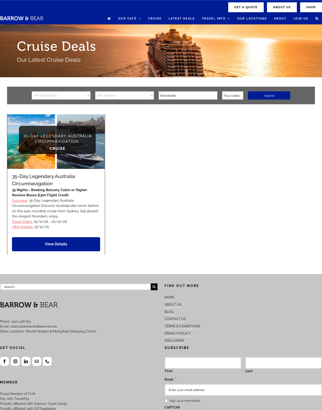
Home (169, 297)
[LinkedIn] (25, 361)
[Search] (154, 286)
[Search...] (75, 286)
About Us (173, 304)
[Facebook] (4, 361)
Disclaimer (174, 340)
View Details (56, 244)
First (168, 371)
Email (170, 379)
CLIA (31, 394)
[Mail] (36, 361)
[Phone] (47, 361)
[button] (317, 19)
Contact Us (175, 319)
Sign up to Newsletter (184, 400)
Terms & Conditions (182, 326)
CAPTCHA (172, 407)
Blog (169, 312)
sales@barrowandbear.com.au (33, 326)
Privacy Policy (178, 333)
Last (249, 371)
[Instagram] (15, 361)
